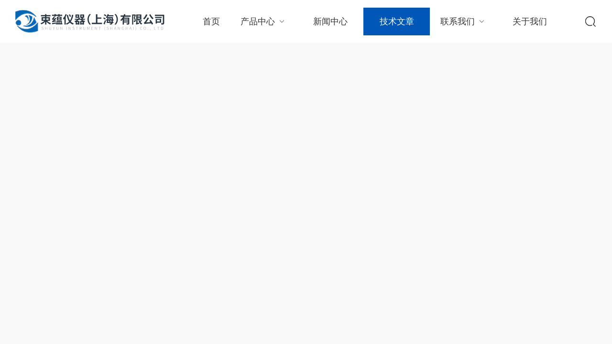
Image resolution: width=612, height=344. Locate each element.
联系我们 (463, 21)
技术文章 (397, 21)
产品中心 (263, 21)
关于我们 (530, 21)
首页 (211, 21)
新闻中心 (330, 21)
